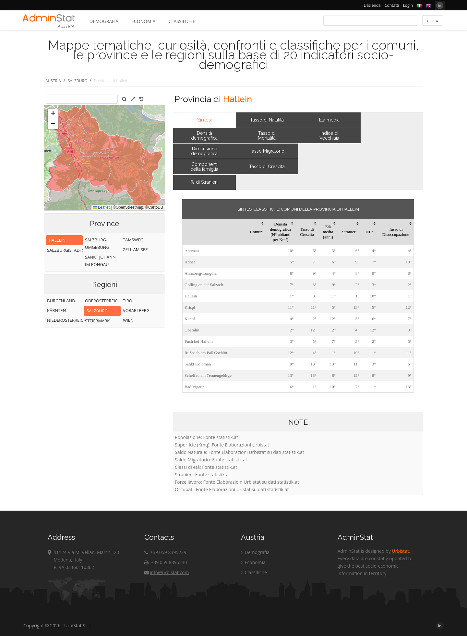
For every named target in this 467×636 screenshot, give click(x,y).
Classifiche (181, 21)
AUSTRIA (53, 81)
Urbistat (400, 551)
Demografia (104, 21)
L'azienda (372, 5)
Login (408, 5)
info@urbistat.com (166, 572)
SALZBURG (77, 81)
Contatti (392, 5)
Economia (143, 21)
